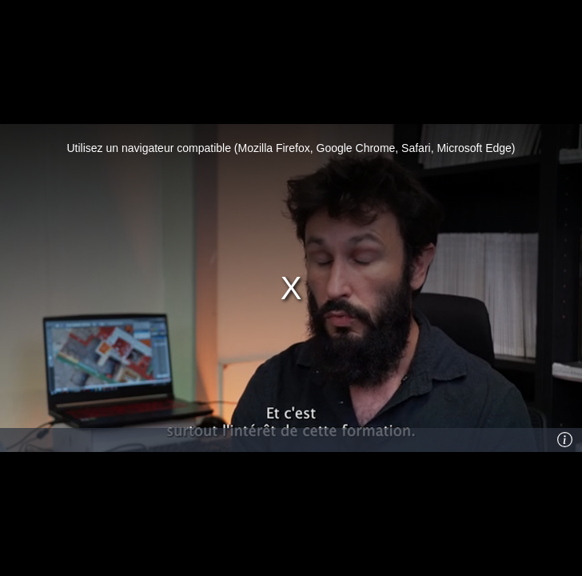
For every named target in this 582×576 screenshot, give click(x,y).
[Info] (565, 440)
